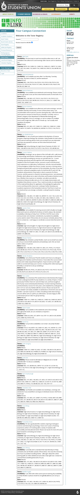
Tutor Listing (60, 1)
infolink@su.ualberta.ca (73, 52)
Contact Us (76, 1)
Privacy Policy (11, 492)
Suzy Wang (25, 406)
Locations (4, 33)
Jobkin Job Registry (6, 47)
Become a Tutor (5, 71)
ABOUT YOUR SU (8, 14)
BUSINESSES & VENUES (40, 14)
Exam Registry (5, 44)
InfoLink (3, 31)
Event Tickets (4, 39)
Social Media (19, 492)
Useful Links (73, 9)
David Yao (25, 322)
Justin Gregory (26, 344)
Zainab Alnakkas (27, 256)
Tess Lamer (25, 276)
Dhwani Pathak (26, 238)
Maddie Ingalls (26, 472)
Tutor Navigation (6, 68)
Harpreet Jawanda (27, 74)
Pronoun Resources (6, 50)
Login (2, 73)
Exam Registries (52, 1)
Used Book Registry (6, 60)
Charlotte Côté (26, 388)
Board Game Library (7, 42)
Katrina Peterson (27, 90)
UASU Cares (47, 9)
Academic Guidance (6, 36)
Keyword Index (61, 9)
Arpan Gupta (26, 308)
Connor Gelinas (27, 152)
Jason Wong (26, 448)
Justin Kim (25, 358)
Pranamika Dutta (27, 422)
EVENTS (72, 14)
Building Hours (68, 1)
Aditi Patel (25, 56)
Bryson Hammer (27, 106)
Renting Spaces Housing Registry (6, 53)
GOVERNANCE (56, 14)
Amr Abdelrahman (27, 134)
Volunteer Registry (6, 63)
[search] (62, 5)
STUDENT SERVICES (24, 14)
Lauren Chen (26, 208)
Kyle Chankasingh (27, 374)
